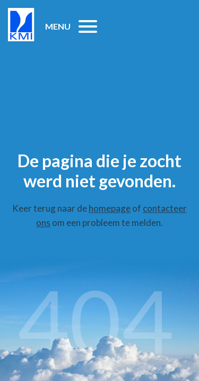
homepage (110, 208)
